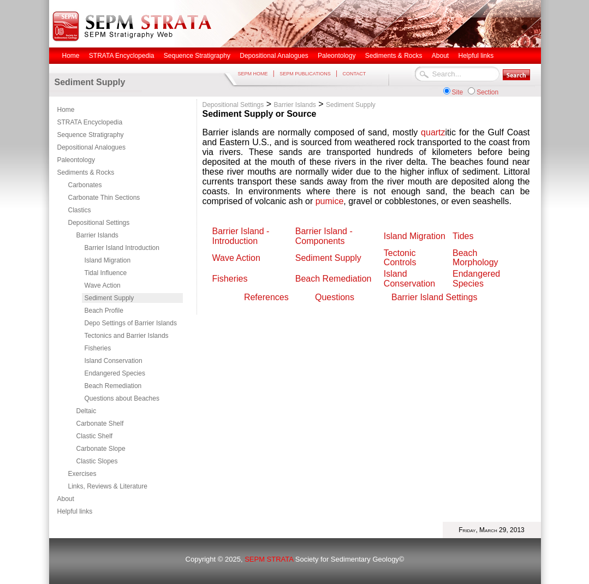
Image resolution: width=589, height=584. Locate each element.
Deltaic (86, 411)
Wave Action (103, 285)
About (65, 499)
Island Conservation (113, 361)
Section (487, 92)
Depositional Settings (99, 223)
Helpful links (75, 511)
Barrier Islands (97, 235)
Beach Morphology (475, 257)
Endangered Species (115, 373)
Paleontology (76, 160)
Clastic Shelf (94, 436)
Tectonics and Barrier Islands (127, 335)
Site (457, 92)
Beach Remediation (113, 386)
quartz (433, 132)
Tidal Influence (106, 273)
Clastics (79, 210)
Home (66, 110)
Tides (463, 236)
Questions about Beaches (122, 398)
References (266, 297)
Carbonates (85, 185)
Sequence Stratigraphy (90, 135)
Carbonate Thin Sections (104, 197)
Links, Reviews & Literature (107, 486)
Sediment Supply (109, 298)
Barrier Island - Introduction (241, 236)
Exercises (82, 474)
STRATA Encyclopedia (90, 122)
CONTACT (354, 73)
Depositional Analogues (91, 147)
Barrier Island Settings (434, 297)
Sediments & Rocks (86, 172)
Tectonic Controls (400, 257)
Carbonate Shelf (100, 423)
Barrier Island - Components (325, 236)
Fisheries (98, 348)
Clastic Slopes (97, 461)
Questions (334, 297)
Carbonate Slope (101, 448)
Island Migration (108, 260)
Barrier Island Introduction (122, 248)
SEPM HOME (253, 73)
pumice (330, 201)
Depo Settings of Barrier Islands (131, 323)
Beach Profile (104, 310)
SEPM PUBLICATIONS (304, 73)
